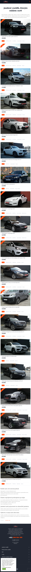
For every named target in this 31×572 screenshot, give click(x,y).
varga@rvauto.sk (15, 540)
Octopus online (20, 566)
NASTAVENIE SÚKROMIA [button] (6, 567)
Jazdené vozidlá (5, 547)
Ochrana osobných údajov (7, 556)
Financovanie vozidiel (6, 549)
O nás (3, 554)
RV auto (2, 520)
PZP (2, 552)
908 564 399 (15, 537)
